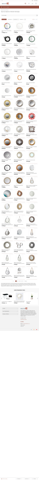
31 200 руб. (19, 97)
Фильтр (4, 19)
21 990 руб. (7, 213)
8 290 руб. (19, 85)
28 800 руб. (7, 149)
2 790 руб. (19, 201)
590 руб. (7, 85)
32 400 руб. (31, 110)
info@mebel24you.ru (26, 323)
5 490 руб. (31, 213)
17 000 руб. (7, 188)
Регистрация (35, 0)
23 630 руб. (31, 162)
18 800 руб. (19, 149)
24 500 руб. (19, 226)
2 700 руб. (7, 162)
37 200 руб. (19, 110)
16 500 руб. (7, 46)
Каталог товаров (5, 7)
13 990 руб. (7, 226)
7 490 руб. (31, 201)
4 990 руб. (7, 265)
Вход (32, 0)
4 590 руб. (31, 188)
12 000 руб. (31, 33)
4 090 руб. (31, 239)
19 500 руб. (19, 46)
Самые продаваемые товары (19, 290)
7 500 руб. (19, 72)
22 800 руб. (7, 201)
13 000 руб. (7, 136)
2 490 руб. (7, 97)
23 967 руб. (7, 252)
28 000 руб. (19, 175)
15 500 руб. (7, 72)
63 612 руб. (19, 162)
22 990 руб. (31, 226)
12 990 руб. (31, 175)
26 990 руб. (19, 252)
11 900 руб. (7, 33)
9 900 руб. (31, 59)
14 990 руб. (19, 213)
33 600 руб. (31, 123)
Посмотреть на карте (23, 319)
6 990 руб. (31, 252)
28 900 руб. (31, 136)
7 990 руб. (19, 239)
